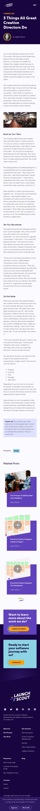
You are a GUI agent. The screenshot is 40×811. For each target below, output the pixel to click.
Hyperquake (16, 178)
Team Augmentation (29, 747)
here (11, 434)
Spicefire (8, 101)
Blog (23, 758)
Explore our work (18, 629)
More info (26, 808)
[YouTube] (29, 709)
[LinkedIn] (35, 709)
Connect (6, 780)
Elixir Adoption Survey (10, 773)
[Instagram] (5, 709)
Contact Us (16, 662)
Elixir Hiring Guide (9, 762)
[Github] (23, 709)
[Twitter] (11, 709)
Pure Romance (27, 199)
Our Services (26, 729)
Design (16, 451)
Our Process (7, 733)
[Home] (16, 5)
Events (5, 784)
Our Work (6, 737)
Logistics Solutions (28, 751)
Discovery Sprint (27, 733)
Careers (6, 788)
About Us (6, 729)
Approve (14, 808)
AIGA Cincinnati (9, 392)
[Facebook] (17, 709)
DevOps (24, 743)
